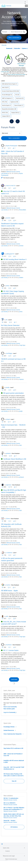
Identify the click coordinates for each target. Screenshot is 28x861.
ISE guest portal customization (13, 393)
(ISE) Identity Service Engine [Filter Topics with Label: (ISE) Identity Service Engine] (8, 84)
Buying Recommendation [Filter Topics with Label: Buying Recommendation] (8, 109)
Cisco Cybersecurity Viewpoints (13, 734)
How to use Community (10, 707)
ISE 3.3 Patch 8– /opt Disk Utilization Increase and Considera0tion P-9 (14, 808)
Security (4, 45)
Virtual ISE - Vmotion (9, 820)
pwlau (20, 311)
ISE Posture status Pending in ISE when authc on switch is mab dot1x (14, 775)
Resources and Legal (14, 856)
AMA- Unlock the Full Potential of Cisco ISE (13, 754)
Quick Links (14, 848)
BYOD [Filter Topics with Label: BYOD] (3, 112)
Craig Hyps (22, 345)
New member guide (9, 709)
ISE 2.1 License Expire (10, 650)
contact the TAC (5, 71)
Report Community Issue (11, 859)
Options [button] (24, 48)
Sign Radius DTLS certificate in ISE (13, 748)
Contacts (7, 851)
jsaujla (20, 411)
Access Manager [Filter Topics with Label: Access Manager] (6, 94)
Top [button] (2, 844)
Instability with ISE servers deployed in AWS (14, 761)
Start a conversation (14, 37)
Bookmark (9, 48)
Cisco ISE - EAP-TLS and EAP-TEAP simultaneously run (14, 768)
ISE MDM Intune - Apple (9, 590)
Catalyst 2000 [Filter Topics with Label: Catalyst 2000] (14, 112)
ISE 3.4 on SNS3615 (9, 803)
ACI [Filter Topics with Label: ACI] (16, 94)
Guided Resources (10, 730)
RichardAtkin (22, 209)
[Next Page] (18, 121)
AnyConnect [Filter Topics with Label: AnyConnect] (19, 98)
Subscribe (17, 48)
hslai (20, 445)
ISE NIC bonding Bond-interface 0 (14, 259)
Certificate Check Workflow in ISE (14, 459)
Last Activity (4, 173)
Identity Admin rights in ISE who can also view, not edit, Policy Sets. (14, 815)
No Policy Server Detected (10, 325)
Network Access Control (13, 171)
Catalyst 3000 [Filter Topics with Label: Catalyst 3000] (5, 116)
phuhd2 (21, 245)
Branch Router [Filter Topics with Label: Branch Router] (18, 105)
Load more (14, 679)
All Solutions (14, 827)
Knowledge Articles (10, 727)
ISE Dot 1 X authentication (11, 798)
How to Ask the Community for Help (16, 74)
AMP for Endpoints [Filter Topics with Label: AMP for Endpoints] (6, 98)
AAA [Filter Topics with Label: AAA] (3, 87)
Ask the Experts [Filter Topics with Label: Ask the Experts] (5, 105)
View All (14, 781)
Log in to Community (10, 712)
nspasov (21, 379)
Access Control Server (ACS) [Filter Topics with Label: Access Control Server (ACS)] (9, 91)
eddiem (21, 277)
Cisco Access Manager (21, 63)
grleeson (21, 477)
